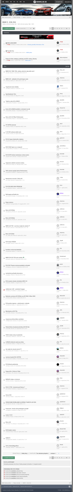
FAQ (11, 1)
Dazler (8, 259)
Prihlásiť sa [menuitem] (68, 2)
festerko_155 (10, 373)
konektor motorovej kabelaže (13, 249)
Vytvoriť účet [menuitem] (59, 2)
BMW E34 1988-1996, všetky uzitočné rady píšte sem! (20, 71)
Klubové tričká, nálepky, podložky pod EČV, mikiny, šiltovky (21, 59)
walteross (9, 211)
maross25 (9, 358)
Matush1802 (10, 431)
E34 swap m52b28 (11, 241)
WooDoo (9, 336)
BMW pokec (29, 52)
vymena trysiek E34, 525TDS (13, 357)
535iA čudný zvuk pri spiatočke (14, 335)
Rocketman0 (63, 256)
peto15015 (9, 156)
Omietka (9, 490)
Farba (12, 490)
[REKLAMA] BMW (12, 43)
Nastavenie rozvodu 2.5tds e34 (14, 178)
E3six (8, 381)
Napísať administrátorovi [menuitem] (26, 486)
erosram (62, 363)
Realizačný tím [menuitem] (16, 486)
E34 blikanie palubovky (12, 364)
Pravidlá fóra (10, 51)
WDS (21, 1)
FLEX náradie (22, 490)
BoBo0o (62, 348)
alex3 (8, 126)
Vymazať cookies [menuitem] (7, 486)
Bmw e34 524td (10, 234)
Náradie (16, 490)
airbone (61, 193)
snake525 (62, 317)
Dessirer (62, 421)
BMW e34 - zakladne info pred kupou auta (17, 79)
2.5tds (8, 180)
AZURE (8, 312)
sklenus (9, 290)
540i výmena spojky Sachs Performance (16, 170)
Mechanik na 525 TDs (11, 311)
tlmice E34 (8, 395)
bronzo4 (9, 164)
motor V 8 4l (9, 415)
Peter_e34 (62, 70)
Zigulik (8, 243)
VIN (24, 1)
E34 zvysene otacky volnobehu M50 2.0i (16, 281)
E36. (61, 248)
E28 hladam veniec (11, 430)
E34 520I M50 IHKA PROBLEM (14, 186)
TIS (17, 1)
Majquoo (9, 267)
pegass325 (9, 439)
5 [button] (61, 28)
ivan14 (8, 227)
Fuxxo (8, 396)
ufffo (61, 310)
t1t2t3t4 (9, 388)
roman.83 (9, 196)
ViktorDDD (62, 355)
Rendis (8, 447)
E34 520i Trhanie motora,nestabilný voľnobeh (18, 265)
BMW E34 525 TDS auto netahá (14, 257)
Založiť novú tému (9, 28)
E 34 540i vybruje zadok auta (13, 132)
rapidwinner (62, 393)
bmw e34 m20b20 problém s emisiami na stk (18, 109)
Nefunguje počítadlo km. (12, 194)
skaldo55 (62, 414)
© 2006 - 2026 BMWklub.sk (64, 490)
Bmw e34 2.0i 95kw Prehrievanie (14, 117)
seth (8, 72)
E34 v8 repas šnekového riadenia (14, 139)
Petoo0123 (62, 108)
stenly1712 (9, 423)
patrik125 (9, 140)
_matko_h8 (9, 235)
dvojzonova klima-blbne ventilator (15, 319)
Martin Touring (10, 204)
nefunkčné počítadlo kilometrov (14, 273)
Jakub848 (9, 188)
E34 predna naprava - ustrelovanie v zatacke (17, 303)
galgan (8, 274)
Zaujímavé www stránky (12, 87)
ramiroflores (10, 148)
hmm (61, 185)
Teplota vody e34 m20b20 (13, 101)
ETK (14, 1)
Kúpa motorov (9, 202)
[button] (50, 28)
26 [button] (66, 28)
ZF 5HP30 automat (11, 125)
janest (61, 264)
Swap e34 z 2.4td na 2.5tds (13, 371)
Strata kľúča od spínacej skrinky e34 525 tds (17, 327)
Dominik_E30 (10, 350)
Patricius (62, 333)
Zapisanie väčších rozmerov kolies (15, 163)
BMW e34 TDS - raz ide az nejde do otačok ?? (18, 226)
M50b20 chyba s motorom (13, 379)
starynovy (62, 77)
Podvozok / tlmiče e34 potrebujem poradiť (17, 408)
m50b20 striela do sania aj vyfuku (15, 342)
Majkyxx (9, 410)
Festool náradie (29, 490)
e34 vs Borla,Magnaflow (12, 446)
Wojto (8, 365)
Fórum (7, 1)
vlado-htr (9, 403)
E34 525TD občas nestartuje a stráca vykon (17, 155)
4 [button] (59, 28)
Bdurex (8, 282)
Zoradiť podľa (39, 453)
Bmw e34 (8, 422)
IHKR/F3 (8, 438)
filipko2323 (9, 320)
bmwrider (62, 153)
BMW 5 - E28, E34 (9, 22)
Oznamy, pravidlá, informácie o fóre (36, 44)
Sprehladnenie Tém (11, 94)
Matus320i (9, 297)
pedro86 (9, 251)
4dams (8, 88)
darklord (9, 305)
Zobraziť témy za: (21, 453)
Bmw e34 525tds (10, 210)
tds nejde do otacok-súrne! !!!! (14, 349)
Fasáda (4, 490)
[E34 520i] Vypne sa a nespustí (14, 147)
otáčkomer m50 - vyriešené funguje (15, 289)
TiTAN (8, 44)
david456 (9, 102)
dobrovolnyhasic (64, 57)
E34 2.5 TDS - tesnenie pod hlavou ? (15, 387)
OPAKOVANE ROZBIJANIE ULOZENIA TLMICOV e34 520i (21, 402)
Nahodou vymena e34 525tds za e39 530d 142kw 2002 (20, 296)
